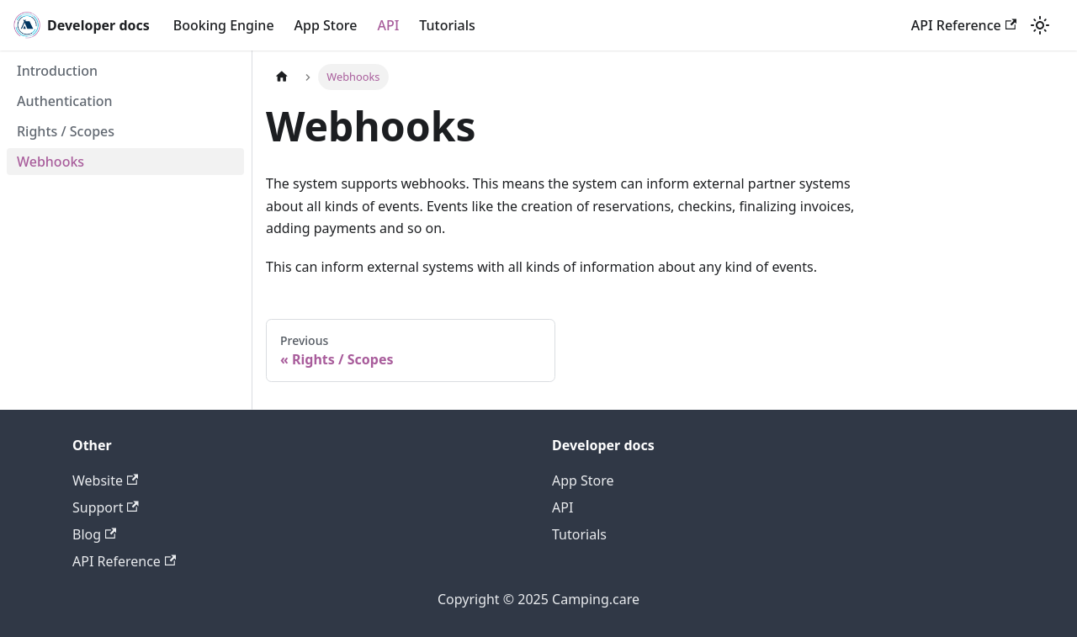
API (388, 25)
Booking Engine (223, 25)
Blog (94, 534)
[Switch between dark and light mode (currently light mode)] (1040, 25)
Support (105, 507)
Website (105, 480)
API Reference (963, 25)
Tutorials (447, 25)
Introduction (57, 70)
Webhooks (50, 161)
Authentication (65, 101)
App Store (326, 25)
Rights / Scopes (65, 131)
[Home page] (282, 77)
